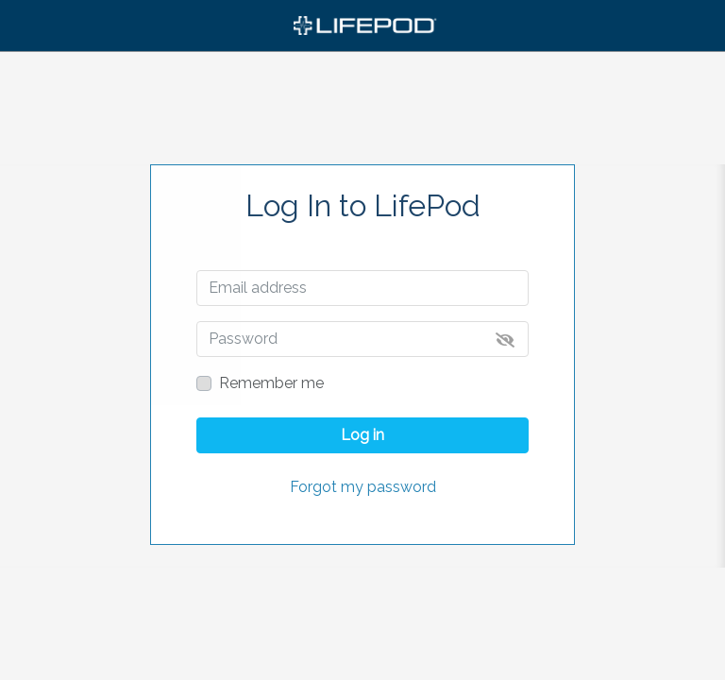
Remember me (271, 383)
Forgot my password (363, 487)
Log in (362, 435)
